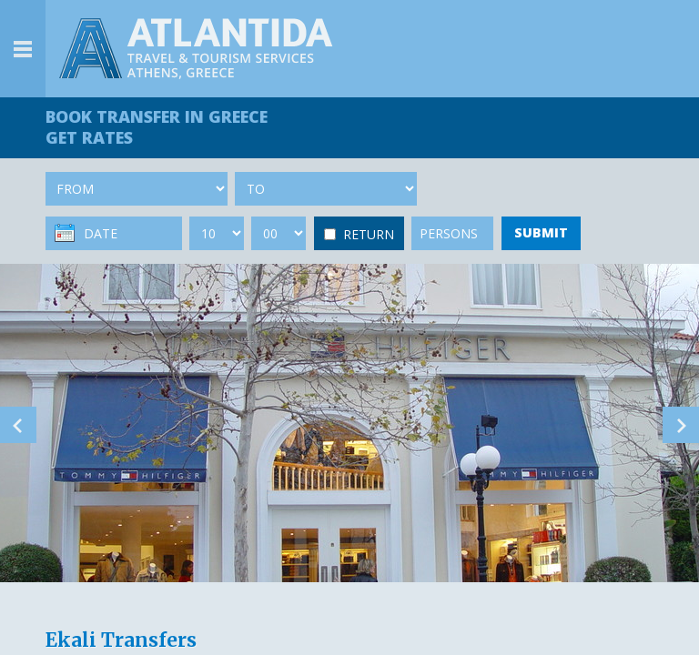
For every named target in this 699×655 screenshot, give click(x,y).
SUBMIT (541, 232)
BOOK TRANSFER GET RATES (157, 127)
